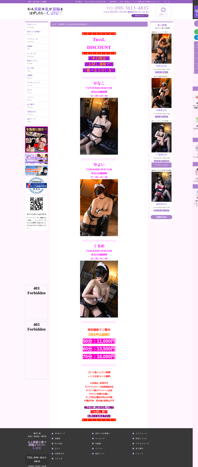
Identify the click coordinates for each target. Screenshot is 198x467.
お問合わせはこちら (141, 16)
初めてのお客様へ (37, 33)
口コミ (37, 91)
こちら (35, 220)
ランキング (37, 55)
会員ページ (163, 11)
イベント (37, 98)
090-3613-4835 (37, 453)
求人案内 (37, 106)
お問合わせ (37, 113)
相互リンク (37, 120)
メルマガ (58, 459)
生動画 (37, 76)
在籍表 (37, 47)
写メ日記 (37, 69)
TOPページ (37, 26)
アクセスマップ (37, 84)
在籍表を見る (161, 217)
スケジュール (37, 40)
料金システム (37, 62)
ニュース (139, 453)
